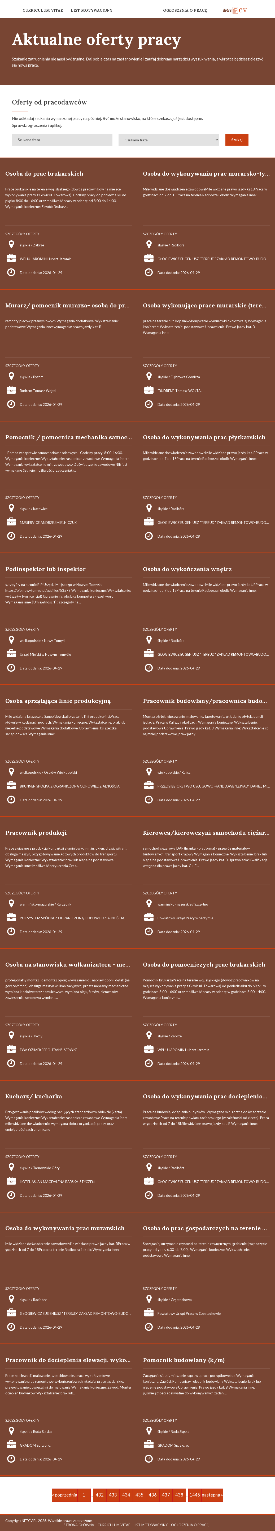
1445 (195, 1495)
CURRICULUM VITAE (43, 10)
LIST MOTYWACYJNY (91, 10)
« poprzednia (64, 1495)
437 (166, 1495)
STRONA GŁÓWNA (79, 1525)
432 (100, 1495)
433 (113, 1495)
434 (126, 1495)
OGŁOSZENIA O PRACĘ (185, 10)
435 (139, 1495)
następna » (212, 1495)
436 (153, 1495)
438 (179, 1495)
